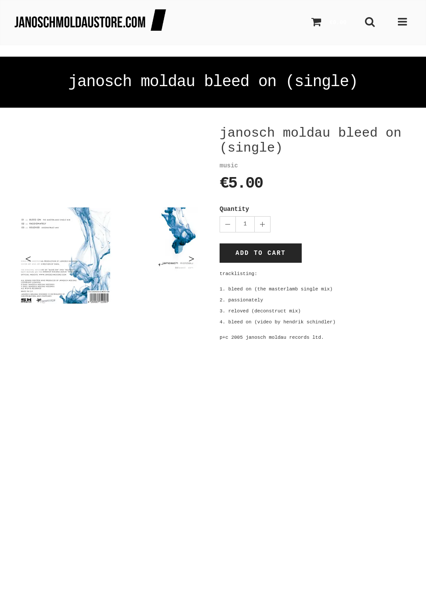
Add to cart (260, 253)
